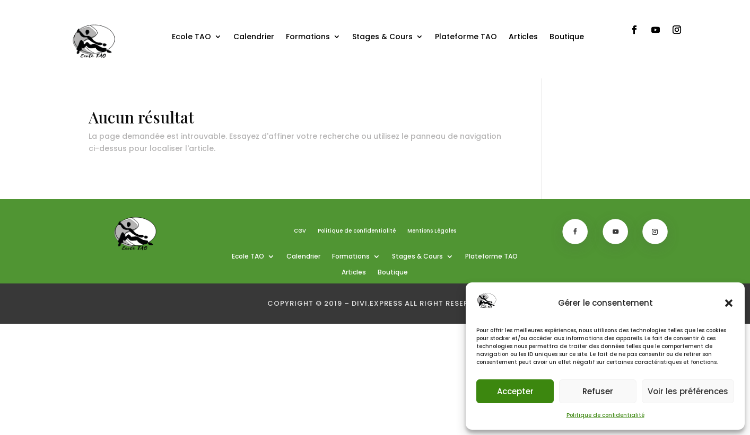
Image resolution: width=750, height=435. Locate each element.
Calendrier (253, 36)
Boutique (567, 36)
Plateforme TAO (466, 36)
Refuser (597, 391)
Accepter (515, 391)
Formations (308, 36)
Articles (523, 36)
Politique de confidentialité (605, 415)
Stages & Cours (382, 36)
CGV (300, 231)
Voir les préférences (688, 391)
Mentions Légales (431, 231)
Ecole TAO (191, 36)
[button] (728, 303)
